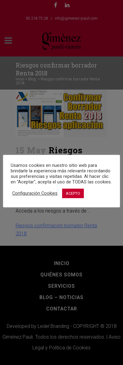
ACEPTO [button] (73, 193)
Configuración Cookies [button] (35, 193)
